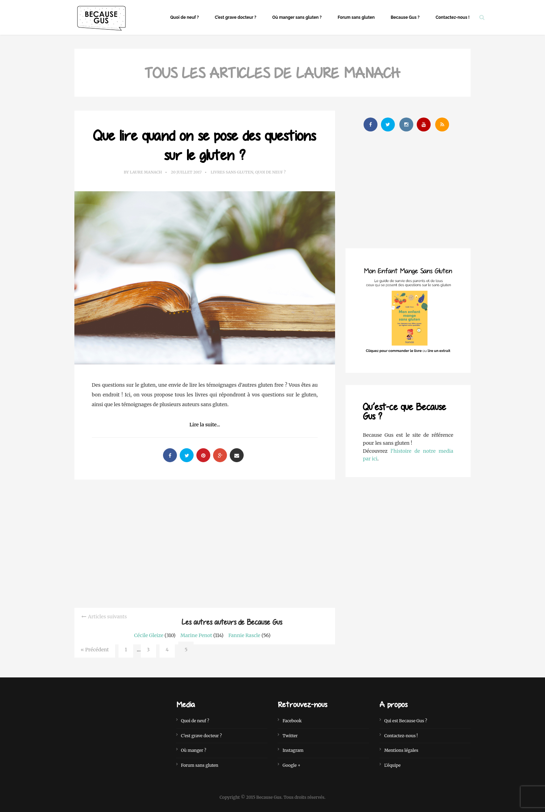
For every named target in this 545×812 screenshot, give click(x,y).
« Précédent (95, 649)
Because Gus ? (405, 17)
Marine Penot (196, 635)
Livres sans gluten (232, 172)
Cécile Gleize (148, 635)
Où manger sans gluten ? (297, 17)
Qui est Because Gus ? (405, 720)
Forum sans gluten (356, 17)
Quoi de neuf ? (184, 17)
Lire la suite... (204, 424)
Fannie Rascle (244, 635)
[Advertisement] (204, 542)
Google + (291, 765)
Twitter (290, 735)
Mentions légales (401, 750)
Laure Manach (146, 172)
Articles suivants (107, 616)
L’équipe (392, 765)
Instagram (293, 750)
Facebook (292, 720)
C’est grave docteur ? (235, 17)
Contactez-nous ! (453, 17)
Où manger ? (193, 750)
